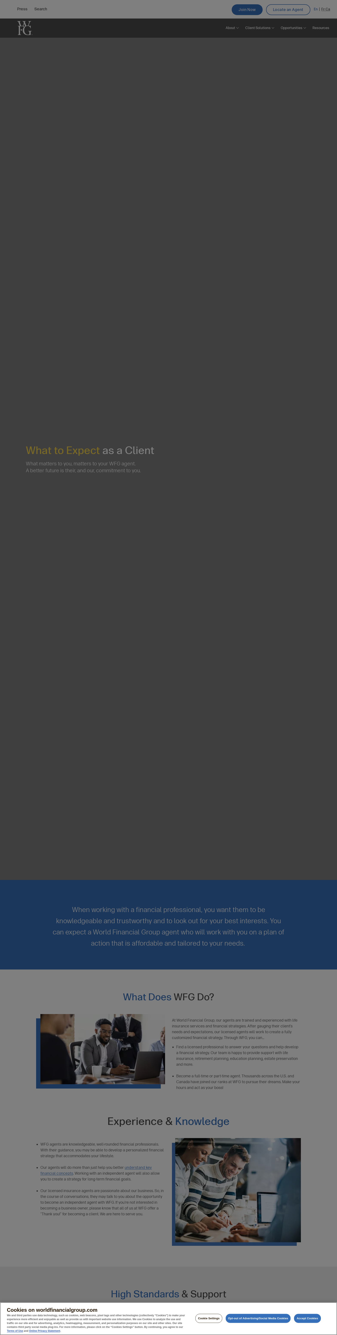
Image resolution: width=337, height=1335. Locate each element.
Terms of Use (15, 1330)
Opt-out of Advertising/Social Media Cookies (258, 1318)
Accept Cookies (307, 1318)
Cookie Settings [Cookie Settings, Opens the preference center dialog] (208, 1318)
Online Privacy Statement (44, 1330)
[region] (168, 1318)
